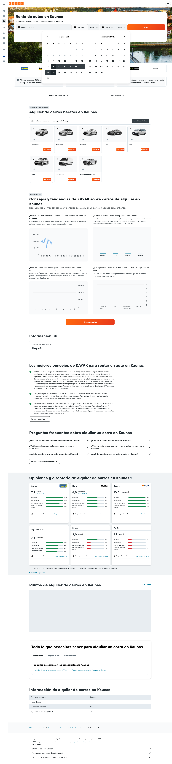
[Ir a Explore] (4, 27)
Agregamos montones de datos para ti (91, 753)
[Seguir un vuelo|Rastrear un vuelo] (4, 32)
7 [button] (70, 55)
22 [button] (76, 66)
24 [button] (48, 72)
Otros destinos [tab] (70, 655)
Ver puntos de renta (60, 514)
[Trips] (4, 49)
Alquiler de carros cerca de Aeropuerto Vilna (51, 670)
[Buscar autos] (4, 21)
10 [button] (48, 61)
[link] (90, 322)
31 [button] (48, 78)
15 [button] (76, 61)
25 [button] (53, 72)
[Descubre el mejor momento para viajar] (4, 37)
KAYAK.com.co (33, 728)
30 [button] (82, 72)
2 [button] (82, 49)
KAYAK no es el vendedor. (91, 748)
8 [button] (76, 55)
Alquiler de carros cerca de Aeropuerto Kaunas (89, 670)
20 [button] (65, 66)
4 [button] (53, 55)
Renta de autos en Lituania (76, 728)
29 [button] (76, 72)
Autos (43, 728)
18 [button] (53, 66)
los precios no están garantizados (83, 742)
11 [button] (53, 61)
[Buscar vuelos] (4, 11)
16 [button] (82, 61)
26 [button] (59, 72)
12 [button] (59, 61)
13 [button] (65, 61)
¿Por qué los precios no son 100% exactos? (91, 757)
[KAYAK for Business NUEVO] (4, 42)
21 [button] (71, 66)
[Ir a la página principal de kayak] (16, 3)
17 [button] (47, 66)
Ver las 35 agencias (37, 573)
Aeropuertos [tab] (38, 655)
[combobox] (27, 21)
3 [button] (47, 55)
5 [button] (59, 55)
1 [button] (76, 49)
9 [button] (82, 55)
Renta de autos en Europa (56, 728)
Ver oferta (47, 150)
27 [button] (65, 72)
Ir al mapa (146, 584)
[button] (4, 3)
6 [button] (64, 55)
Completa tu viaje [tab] (53, 655)
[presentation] (131, 478)
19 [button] (59, 66)
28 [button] (71, 72)
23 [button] (82, 66)
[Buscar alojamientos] (4, 16)
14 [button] (71, 61)
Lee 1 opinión (41, 493)
